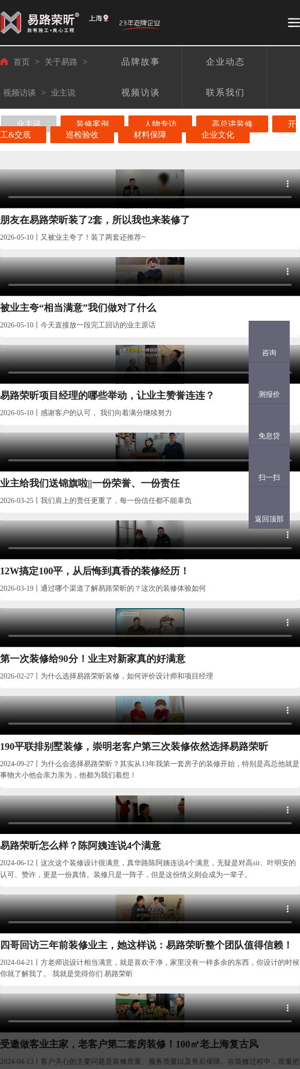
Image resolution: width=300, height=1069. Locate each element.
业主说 (63, 92)
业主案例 (12, 858)
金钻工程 (61, 903)
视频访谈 (19, 92)
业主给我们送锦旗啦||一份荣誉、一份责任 (46, 386)
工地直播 (87, 903)
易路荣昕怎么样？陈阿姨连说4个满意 (150, 528)
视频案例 (11, 977)
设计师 (36, 894)
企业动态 (112, 940)
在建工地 (88, 858)
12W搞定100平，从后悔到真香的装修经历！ (150, 386)
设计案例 (11, 903)
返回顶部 (269, 519)
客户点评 (87, 940)
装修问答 (137, 940)
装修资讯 (137, 903)
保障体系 (62, 858)
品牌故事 (112, 903)
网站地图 (137, 977)
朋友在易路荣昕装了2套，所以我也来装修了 (46, 245)
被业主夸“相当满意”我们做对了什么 (147, 245)
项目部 (36, 912)
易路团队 (37, 858)
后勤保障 (61, 977)
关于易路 (61, 61)
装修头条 (138, 858)
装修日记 (87, 977)
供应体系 (61, 940)
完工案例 (11, 940)
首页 (21, 61)
